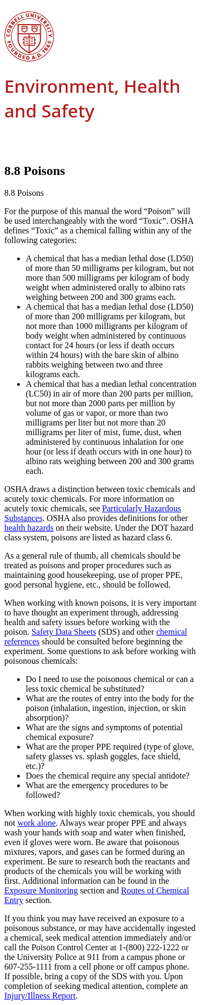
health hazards (29, 527)
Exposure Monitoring (41, 890)
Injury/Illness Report (40, 995)
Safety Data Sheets (64, 631)
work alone (36, 822)
